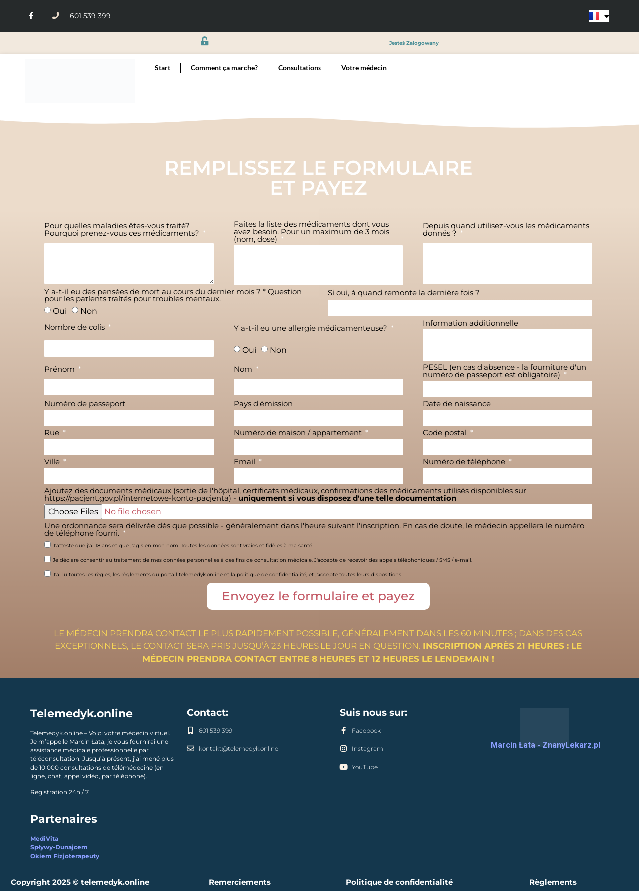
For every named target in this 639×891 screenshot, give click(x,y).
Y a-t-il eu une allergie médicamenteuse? (311, 328)
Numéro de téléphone (465, 462)
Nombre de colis (75, 327)
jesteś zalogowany (414, 42)
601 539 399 (215, 730)
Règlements (553, 882)
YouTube (365, 767)
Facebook (366, 730)
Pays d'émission (263, 404)
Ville (53, 462)
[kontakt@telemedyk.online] (190, 748)
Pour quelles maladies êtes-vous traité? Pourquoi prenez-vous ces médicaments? (122, 230)
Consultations (299, 68)
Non (88, 311)
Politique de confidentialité (399, 882)
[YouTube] (343, 767)
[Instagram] (343, 748)
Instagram (367, 748)
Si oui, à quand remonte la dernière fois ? (404, 293)
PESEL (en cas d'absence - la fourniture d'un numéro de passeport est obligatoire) (504, 371)
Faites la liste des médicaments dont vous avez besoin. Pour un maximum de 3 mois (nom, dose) (311, 232)
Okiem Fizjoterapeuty (64, 856)
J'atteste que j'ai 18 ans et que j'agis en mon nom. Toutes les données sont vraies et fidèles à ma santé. (183, 545)
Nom (244, 369)
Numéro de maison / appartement (299, 433)
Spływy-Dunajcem (59, 847)
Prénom (60, 369)
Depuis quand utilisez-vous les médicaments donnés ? (506, 230)
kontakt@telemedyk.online (238, 748)
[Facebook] (343, 730)
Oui (60, 311)
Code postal (446, 433)
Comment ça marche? (224, 68)
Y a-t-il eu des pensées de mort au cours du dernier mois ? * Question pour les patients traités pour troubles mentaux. (173, 295)
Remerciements (240, 882)
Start (162, 68)
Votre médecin (364, 68)
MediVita (44, 838)
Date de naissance (457, 404)
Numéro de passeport (84, 404)
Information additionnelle (470, 323)
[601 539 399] (190, 730)
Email (245, 462)
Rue (52, 433)
